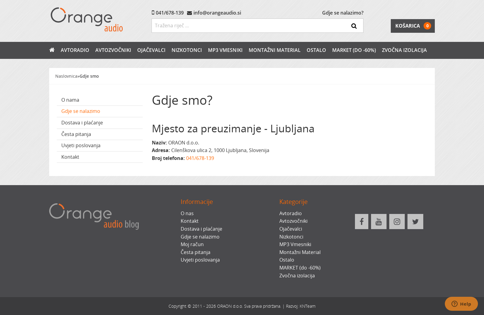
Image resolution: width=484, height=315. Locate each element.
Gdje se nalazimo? (342, 12)
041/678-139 (170, 12)
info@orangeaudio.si (217, 12)
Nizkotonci (187, 50)
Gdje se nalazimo (80, 111)
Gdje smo (89, 76)
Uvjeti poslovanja (81, 145)
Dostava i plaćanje (82, 122)
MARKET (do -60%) (354, 50)
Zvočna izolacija (404, 50)
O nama (70, 100)
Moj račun (192, 244)
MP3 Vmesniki (225, 50)
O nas (187, 213)
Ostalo (316, 50)
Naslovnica (66, 76)
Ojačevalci (151, 50)
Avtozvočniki (113, 50)
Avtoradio (75, 50)
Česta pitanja (76, 134)
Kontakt (70, 157)
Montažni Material (275, 50)
